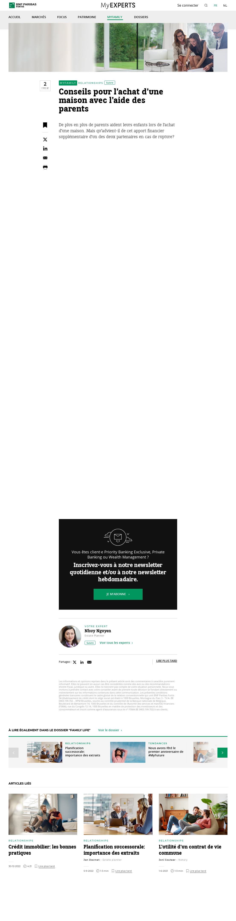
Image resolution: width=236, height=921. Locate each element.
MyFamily (115, 17)
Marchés (39, 17)
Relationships (90, 82)
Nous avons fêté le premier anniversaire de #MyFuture (165, 752)
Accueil (15, 17)
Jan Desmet (92, 859)
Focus (62, 17)
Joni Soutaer (167, 859)
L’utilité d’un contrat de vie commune (190, 850)
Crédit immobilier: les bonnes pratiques (42, 850)
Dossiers (141, 17)
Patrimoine (87, 17)
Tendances (157, 743)
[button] (14, 753)
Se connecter (187, 5)
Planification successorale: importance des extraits (82, 752)
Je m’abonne (116, 594)
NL (225, 5)
